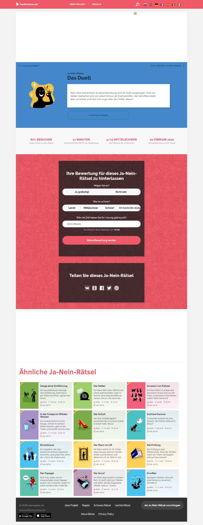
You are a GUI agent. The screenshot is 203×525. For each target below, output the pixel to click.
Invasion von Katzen (153, 395)
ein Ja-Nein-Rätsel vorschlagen (162, 505)
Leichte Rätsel (122, 505)
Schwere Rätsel (102, 505)
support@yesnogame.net (32, 509)
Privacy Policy (106, 514)
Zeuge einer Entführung (46, 395)
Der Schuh (99, 425)
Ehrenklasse (46, 454)
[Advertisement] (101, 37)
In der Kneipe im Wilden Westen (46, 425)
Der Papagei (46, 482)
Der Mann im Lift (99, 454)
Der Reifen (99, 395)
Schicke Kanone (153, 425)
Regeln (96, 4)
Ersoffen (153, 482)
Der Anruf (99, 482)
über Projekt (77, 4)
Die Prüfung (153, 454)
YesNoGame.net (29, 4)
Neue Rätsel (87, 514)
